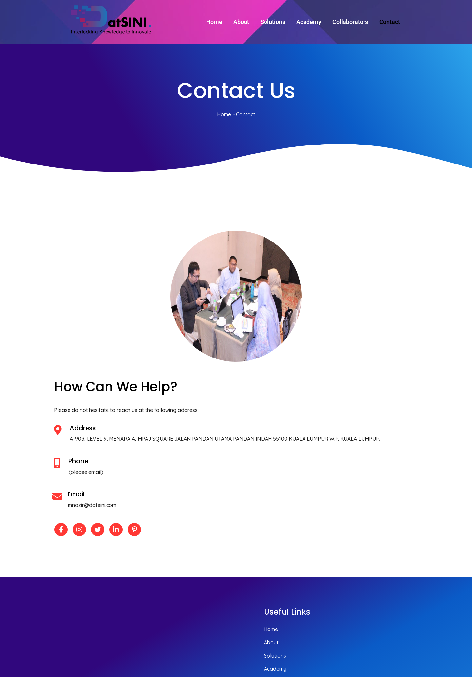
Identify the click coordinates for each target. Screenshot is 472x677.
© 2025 (412, 637)
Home (224, 116)
